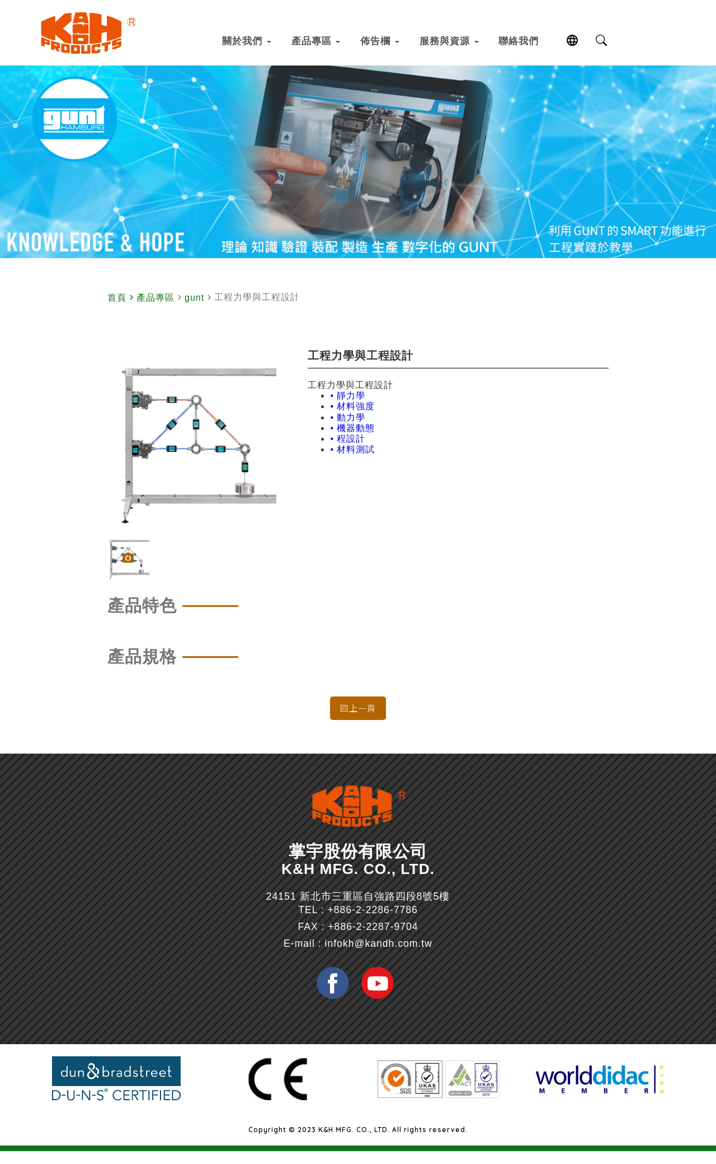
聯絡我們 (544, 40)
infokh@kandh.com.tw (378, 961)
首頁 (116, 309)
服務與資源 (465, 40)
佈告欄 (386, 40)
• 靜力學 (347, 407)
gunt (194, 309)
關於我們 (235, 40)
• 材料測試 (352, 461)
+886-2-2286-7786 (373, 928)
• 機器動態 (352, 440)
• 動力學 (347, 429)
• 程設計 (347, 450)
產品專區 (313, 40)
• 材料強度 (352, 418)
